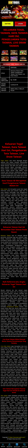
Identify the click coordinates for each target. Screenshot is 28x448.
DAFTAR (7, 24)
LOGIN (20, 24)
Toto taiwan (4, 395)
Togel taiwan (4, 160)
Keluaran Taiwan (6, 235)
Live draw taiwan (6, 346)
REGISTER (9, 445)
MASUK (3, 445)
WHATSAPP (17, 445)
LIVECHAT (24, 445)
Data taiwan (4, 189)
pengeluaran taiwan (12, 306)
